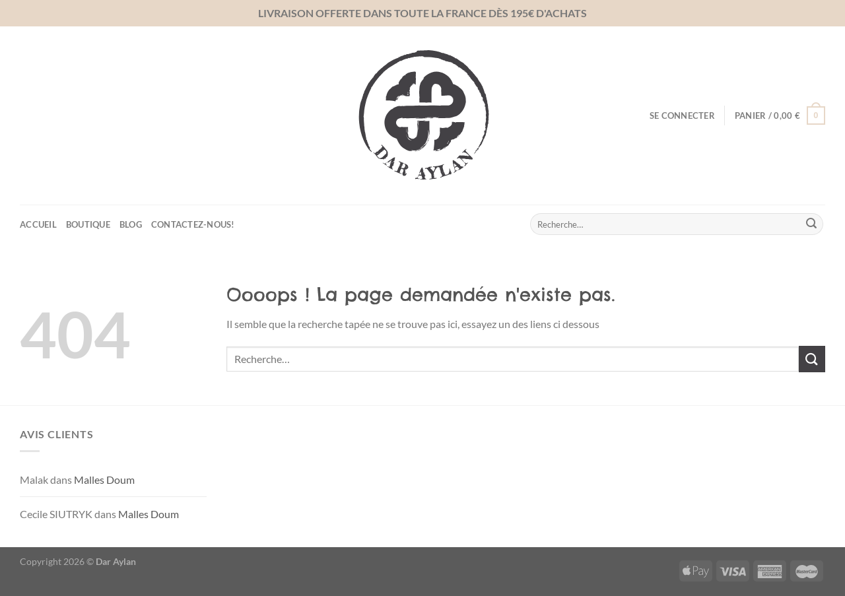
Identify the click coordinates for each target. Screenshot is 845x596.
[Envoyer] (811, 224)
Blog (130, 224)
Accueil (38, 224)
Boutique (88, 224)
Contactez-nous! (193, 224)
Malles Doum (104, 479)
